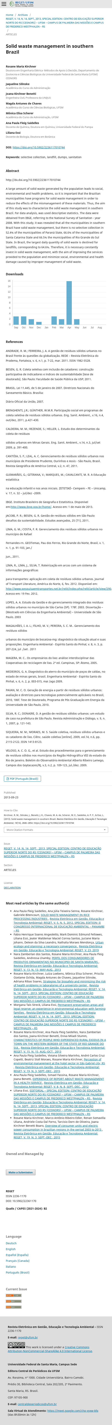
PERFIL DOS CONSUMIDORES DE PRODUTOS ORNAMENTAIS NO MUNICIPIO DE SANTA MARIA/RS (56, 960)
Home (9, 15)
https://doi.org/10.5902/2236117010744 (39, 147)
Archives (23, 15)
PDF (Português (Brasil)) (23, 778)
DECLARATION (12, 887)
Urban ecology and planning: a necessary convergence (59, 944)
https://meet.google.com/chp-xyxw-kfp (72, 1411)
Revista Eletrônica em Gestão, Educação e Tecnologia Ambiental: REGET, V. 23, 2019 (58, 948)
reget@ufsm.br (28, 1337)
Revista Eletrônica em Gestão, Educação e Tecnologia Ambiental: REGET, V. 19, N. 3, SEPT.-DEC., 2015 (57, 1069)
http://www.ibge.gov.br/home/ (31, 507)
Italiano (11, 1266)
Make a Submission (21, 1172)
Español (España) (17, 1255)
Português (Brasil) (17, 1272)
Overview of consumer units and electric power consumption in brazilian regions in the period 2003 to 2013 (58, 1127)
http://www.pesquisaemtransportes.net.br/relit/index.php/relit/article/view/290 (58, 589)
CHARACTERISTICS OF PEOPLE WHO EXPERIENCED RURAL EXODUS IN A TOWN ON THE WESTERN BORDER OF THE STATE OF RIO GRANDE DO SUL (60, 1043)
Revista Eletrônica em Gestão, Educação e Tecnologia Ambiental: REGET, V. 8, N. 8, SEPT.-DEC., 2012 (56, 1084)
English (11, 1249)
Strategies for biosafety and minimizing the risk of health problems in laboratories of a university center (60, 983)
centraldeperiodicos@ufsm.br (37, 1404)
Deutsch (11, 1243)
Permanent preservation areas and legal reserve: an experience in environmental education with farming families (60, 1008)
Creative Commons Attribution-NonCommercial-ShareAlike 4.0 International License (50, 1349)
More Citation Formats (20, 830)
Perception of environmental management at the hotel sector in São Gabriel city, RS (59, 1061)
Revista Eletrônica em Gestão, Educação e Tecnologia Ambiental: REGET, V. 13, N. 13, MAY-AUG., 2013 (56, 968)
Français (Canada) (17, 1261)
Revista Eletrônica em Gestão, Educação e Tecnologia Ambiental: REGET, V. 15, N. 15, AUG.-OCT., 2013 (59, 1049)
